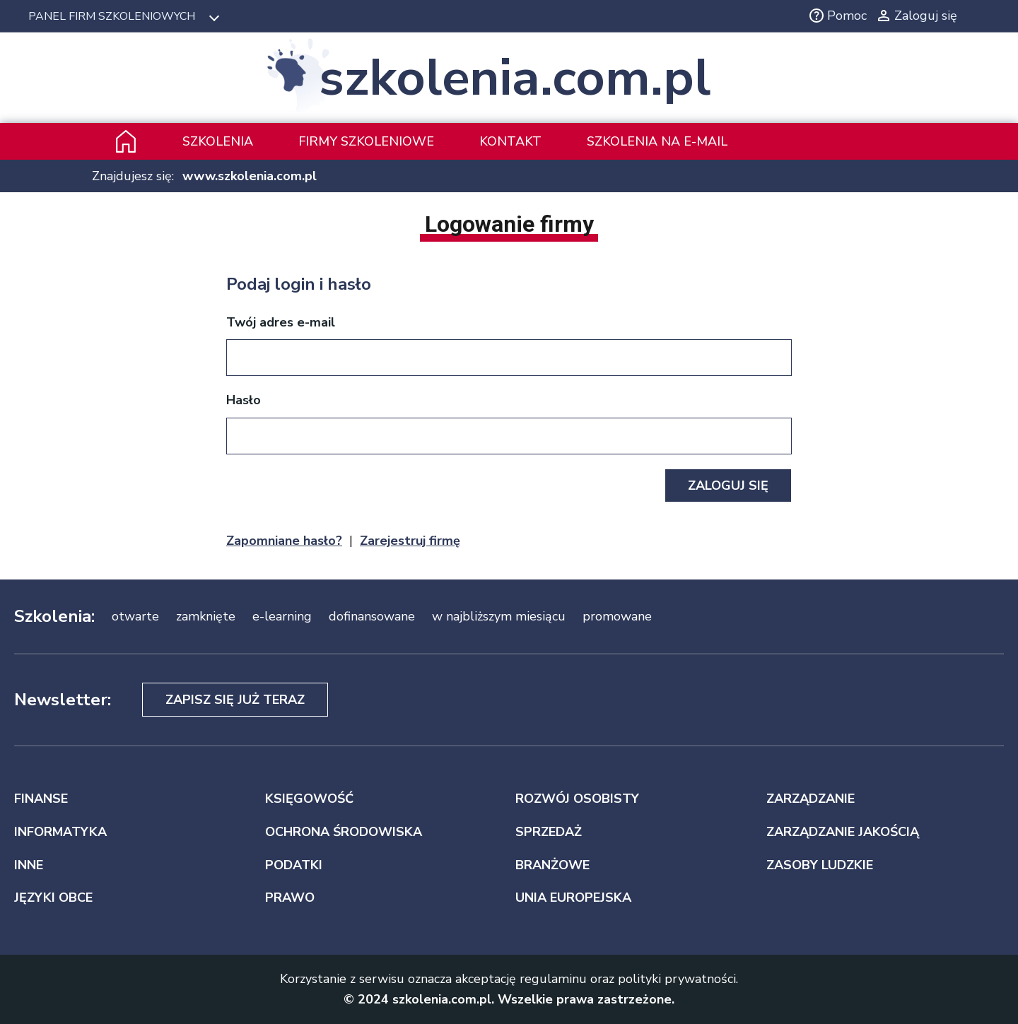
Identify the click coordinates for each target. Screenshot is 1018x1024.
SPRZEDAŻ (548, 831)
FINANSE (41, 798)
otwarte (135, 616)
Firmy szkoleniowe (366, 141)
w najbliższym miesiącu (499, 616)
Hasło (243, 400)
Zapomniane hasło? (284, 540)
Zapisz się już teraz (235, 699)
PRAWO (290, 897)
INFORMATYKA (60, 831)
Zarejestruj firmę (410, 540)
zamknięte (205, 616)
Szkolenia (217, 141)
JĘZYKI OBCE (53, 897)
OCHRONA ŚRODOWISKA (343, 831)
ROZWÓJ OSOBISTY (577, 798)
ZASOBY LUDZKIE (819, 865)
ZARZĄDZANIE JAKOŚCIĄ (842, 831)
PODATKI (293, 865)
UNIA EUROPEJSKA (573, 897)
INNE (28, 865)
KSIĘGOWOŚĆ (309, 798)
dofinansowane (372, 616)
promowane (617, 616)
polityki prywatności (677, 978)
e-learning (282, 616)
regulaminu (553, 978)
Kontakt (510, 141)
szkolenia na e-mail (657, 141)
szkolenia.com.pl (514, 77)
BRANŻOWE (552, 865)
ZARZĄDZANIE (810, 798)
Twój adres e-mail (280, 322)
